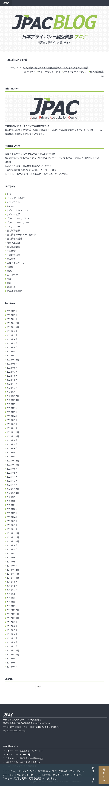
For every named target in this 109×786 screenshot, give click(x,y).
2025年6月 (12, 339)
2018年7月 (12, 589)
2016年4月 (12, 666)
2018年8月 (12, 585)
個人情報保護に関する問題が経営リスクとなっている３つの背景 (55, 67)
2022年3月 (12, 456)
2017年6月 (12, 634)
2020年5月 (12, 513)
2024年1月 (12, 391)
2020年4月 (12, 517)
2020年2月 (12, 525)
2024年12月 (13, 359)
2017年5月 (12, 638)
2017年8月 (12, 626)
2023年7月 (12, 408)
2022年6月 (12, 448)
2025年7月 (12, 335)
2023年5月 (12, 412)
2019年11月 (13, 537)
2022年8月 (12, 444)
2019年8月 (12, 549)
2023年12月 (13, 395)
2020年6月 (12, 509)
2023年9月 (12, 404)
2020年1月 (12, 529)
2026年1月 (12, 319)
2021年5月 (12, 472)
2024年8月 (12, 367)
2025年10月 (13, 327)
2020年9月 (12, 496)
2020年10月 (13, 492)
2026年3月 (12, 311)
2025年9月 (12, 331)
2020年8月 (12, 500)
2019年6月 (12, 557)
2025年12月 (13, 323)
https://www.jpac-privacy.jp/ (14, 730)
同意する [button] (104, 775)
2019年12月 (13, 533)
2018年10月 (13, 577)
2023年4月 (12, 416)
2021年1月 (12, 484)
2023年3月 (12, 420)
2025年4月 (12, 347)
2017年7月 (12, 630)
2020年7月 (12, 505)
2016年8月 (12, 658)
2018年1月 (12, 606)
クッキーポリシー (31, 775)
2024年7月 (12, 371)
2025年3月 (12, 351)
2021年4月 (12, 476)
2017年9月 (12, 622)
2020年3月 (12, 521)
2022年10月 (13, 436)
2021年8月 (12, 468)
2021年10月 (13, 464)
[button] (58, 778)
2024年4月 (12, 383)
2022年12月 (13, 432)
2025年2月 (12, 355)
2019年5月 (12, 561)
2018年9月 (12, 581)
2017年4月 (12, 642)
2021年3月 (12, 480)
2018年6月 (12, 593)
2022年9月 (12, 440)
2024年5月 (12, 379)
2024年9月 (12, 363)
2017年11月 (13, 614)
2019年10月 (13, 541)
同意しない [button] (93, 775)
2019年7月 (12, 553)
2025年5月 (12, 343)
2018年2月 (12, 601)
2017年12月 (13, 610)
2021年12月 (13, 460)
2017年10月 (13, 618)
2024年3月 (12, 387)
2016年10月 (13, 654)
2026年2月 (12, 315)
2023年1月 (12, 428)
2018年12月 (13, 569)
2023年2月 (12, 424)
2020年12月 (13, 488)
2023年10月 (13, 399)
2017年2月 (12, 646)
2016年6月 (12, 662)
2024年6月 (12, 375)
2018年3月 (12, 597)
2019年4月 (12, 565)
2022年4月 (12, 452)
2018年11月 (13, 573)
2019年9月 (12, 545)
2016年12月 (13, 650)
